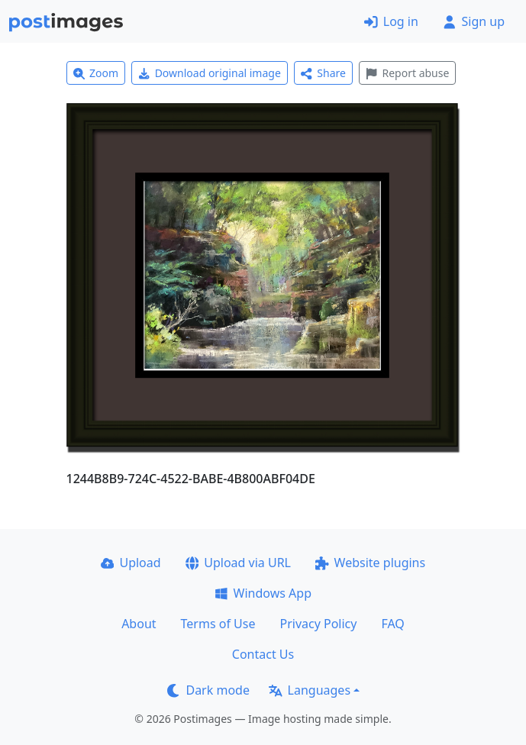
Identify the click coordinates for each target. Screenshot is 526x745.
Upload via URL (238, 562)
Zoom (96, 73)
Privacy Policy (318, 623)
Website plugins (370, 562)
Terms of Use (218, 623)
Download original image (209, 73)
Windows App (263, 593)
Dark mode (208, 690)
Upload (131, 562)
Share (323, 73)
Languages (309, 690)
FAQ (392, 623)
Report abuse (407, 73)
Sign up (474, 21)
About (138, 623)
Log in (391, 21)
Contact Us (263, 654)
